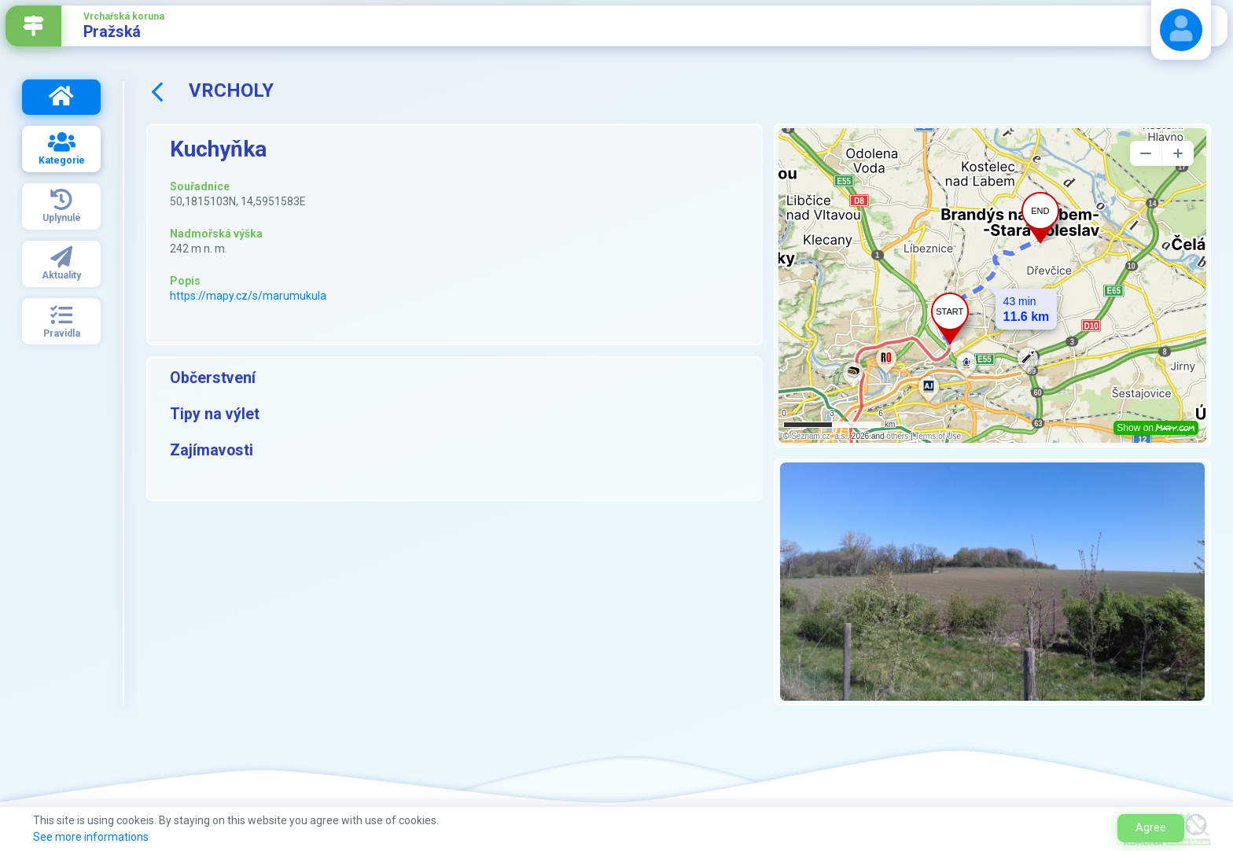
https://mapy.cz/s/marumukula (248, 295)
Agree (1150, 827)
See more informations (91, 837)
